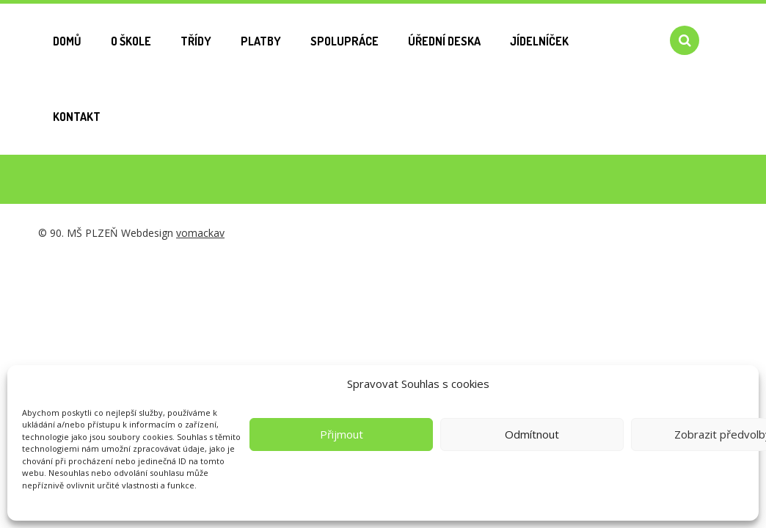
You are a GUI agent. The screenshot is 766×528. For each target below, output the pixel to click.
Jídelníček (539, 41)
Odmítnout (532, 434)
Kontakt (77, 116)
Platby (261, 41)
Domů (67, 41)
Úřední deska (444, 41)
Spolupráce (344, 41)
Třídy (195, 41)
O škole (131, 41)
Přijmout (341, 434)
